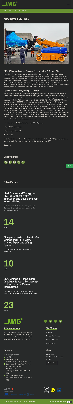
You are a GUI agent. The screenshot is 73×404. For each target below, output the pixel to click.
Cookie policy (64, 401)
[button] (69, 166)
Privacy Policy (54, 401)
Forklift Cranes (50, 343)
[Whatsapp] (18, 162)
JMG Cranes (7, 11)
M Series (49, 332)
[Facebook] (6, 162)
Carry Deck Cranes (52, 340)
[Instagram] (14, 162)
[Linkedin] (10, 162)
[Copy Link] (23, 162)
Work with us (52, 363)
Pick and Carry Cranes (53, 336)
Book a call (50, 355)
